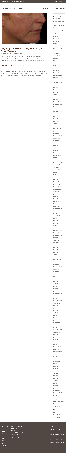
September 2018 (57, 242)
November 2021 (57, 162)
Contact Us (62, 8)
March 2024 (56, 97)
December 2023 (57, 104)
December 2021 (57, 160)
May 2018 (55, 252)
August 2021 (56, 169)
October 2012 (57, 395)
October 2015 (57, 327)
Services (14, 8)
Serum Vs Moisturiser (58, 25)
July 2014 (55, 363)
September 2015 (57, 330)
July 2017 (55, 276)
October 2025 (57, 51)
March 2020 (56, 201)
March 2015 (56, 344)
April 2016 (56, 313)
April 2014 (56, 371)
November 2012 (57, 393)
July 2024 (55, 87)
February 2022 (57, 155)
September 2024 (57, 82)
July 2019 (55, 218)
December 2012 (57, 390)
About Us (7, 8)
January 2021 (56, 182)
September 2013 (57, 373)
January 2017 (56, 291)
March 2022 (56, 152)
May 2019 (55, 223)
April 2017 (56, 283)
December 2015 (57, 322)
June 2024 (55, 89)
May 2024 (55, 92)
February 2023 (57, 128)
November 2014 (57, 354)
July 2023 (55, 116)
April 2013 (56, 380)
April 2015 (56, 342)
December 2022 (57, 133)
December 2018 (57, 235)
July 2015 (55, 334)
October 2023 (57, 109)
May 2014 (55, 368)
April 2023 (56, 123)
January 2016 (56, 320)
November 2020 (57, 184)
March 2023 (56, 126)
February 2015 (57, 347)
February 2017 (57, 288)
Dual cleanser (56, 18)
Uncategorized (57, 406)
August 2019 (56, 216)
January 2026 (56, 43)
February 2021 (57, 179)
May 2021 (55, 174)
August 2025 (56, 55)
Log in (54, 412)
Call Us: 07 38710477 (60, 1)
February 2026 (57, 41)
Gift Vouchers (50, 8)
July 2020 (55, 194)
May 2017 (55, 281)
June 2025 (55, 60)
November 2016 (57, 296)
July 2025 (55, 58)
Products (20, 8)
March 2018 (56, 257)
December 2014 (57, 351)
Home (2, 8)
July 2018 (55, 247)
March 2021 (56, 177)
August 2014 (56, 361)
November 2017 (57, 266)
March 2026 (56, 39)
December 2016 (57, 293)
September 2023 (57, 111)
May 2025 (55, 63)
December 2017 (57, 264)
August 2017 (56, 274)
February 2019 (57, 230)
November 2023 (57, 106)
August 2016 (56, 303)
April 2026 (56, 36)
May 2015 (55, 339)
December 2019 (57, 208)
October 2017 (57, 269)
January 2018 (56, 262)
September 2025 (57, 53)
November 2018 (57, 237)
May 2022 (55, 148)
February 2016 (57, 317)
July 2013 (55, 376)
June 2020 (55, 196)
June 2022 (55, 145)
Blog (56, 8)
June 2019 (55, 220)
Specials (44, 8)
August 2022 (56, 143)
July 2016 (55, 305)
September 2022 (57, 140)
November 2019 (57, 211)
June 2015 (55, 337)
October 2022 (57, 138)
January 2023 (56, 131)
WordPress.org (57, 417)
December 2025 (57, 46)
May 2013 (55, 378)
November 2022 (57, 136)
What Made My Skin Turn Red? (14, 65)
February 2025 (57, 70)
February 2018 (57, 259)
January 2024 (56, 102)
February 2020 (57, 203)
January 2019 (56, 233)
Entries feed (56, 415)
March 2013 (56, 383)
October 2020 (57, 186)
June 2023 (55, 119)
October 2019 (57, 213)
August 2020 (56, 191)
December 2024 (57, 75)
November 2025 (57, 48)
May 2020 (55, 199)
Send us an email (15, 440)
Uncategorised (57, 404)
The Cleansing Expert (58, 30)
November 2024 (57, 77)
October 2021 (57, 165)
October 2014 (57, 356)
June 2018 (55, 249)
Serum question (57, 28)
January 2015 (56, 349)
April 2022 (56, 150)
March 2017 (56, 286)
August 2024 (56, 85)
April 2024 (56, 94)
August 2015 (56, 332)
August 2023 (56, 114)
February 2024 (57, 99)
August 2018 (56, 245)
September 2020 (57, 189)
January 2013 (56, 388)
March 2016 (56, 315)
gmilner (4, 53)
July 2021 (55, 172)
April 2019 (56, 225)
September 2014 (57, 359)
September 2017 (57, 271)
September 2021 (57, 167)
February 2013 (57, 385)
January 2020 (56, 206)
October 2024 (57, 80)
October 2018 (57, 240)
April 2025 (56, 65)
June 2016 (55, 308)
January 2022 (56, 157)
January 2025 (56, 72)
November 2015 (57, 325)
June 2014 (55, 366)
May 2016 (55, 310)
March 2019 (56, 228)
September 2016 (57, 300)
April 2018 (56, 254)
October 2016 (57, 298)
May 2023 (55, 121)
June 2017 (55, 279)
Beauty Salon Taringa (17, 53)
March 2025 (56, 68)
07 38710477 (18, 437)
